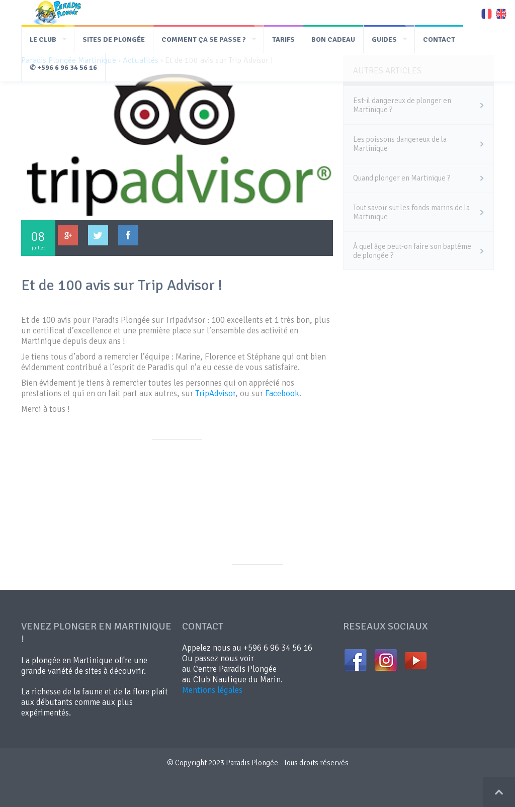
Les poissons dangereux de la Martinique (400, 144)
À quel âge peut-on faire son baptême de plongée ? (412, 251)
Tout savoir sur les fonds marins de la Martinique (411, 212)
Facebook (282, 393)
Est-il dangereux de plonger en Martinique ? (402, 105)
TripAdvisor (215, 393)
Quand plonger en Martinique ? (401, 178)
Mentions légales (212, 690)
